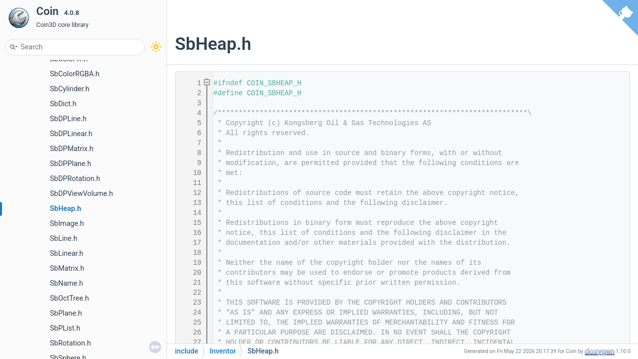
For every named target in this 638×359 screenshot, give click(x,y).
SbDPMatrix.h (71, 149)
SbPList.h (65, 328)
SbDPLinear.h (71, 134)
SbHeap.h (65, 208)
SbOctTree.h (69, 298)
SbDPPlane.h (70, 164)
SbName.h (66, 283)
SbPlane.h (66, 313)
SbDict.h (63, 104)
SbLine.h (63, 238)
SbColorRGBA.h (75, 74)
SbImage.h (67, 223)
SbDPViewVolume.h (81, 193)
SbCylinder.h (69, 89)
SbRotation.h (70, 343)
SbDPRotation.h (75, 179)
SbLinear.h (66, 253)
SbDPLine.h (68, 119)
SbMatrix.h (67, 268)
